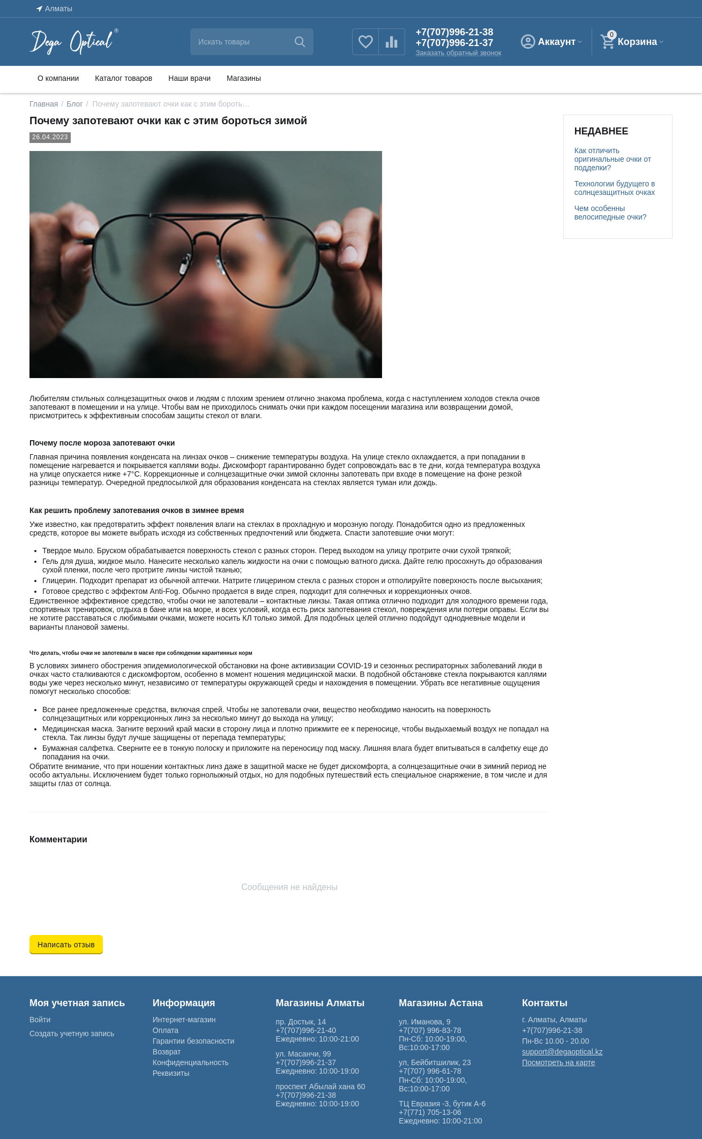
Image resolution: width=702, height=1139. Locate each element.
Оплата (165, 1030)
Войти (39, 1019)
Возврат (167, 1051)
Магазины (244, 78)
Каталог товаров (123, 78)
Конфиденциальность (191, 1062)
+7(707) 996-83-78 (430, 1030)
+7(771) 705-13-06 (430, 1112)
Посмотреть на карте (558, 1062)
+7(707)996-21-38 (455, 32)
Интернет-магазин (184, 1019)
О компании (58, 78)
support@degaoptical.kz (562, 1051)
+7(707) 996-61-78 (430, 1071)
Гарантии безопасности (193, 1041)
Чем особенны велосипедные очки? (610, 212)
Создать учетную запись (71, 1033)
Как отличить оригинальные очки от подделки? (612, 159)
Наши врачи (189, 78)
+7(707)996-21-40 (306, 1030)
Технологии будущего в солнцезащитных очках (614, 188)
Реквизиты (171, 1073)
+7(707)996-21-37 (455, 42)
